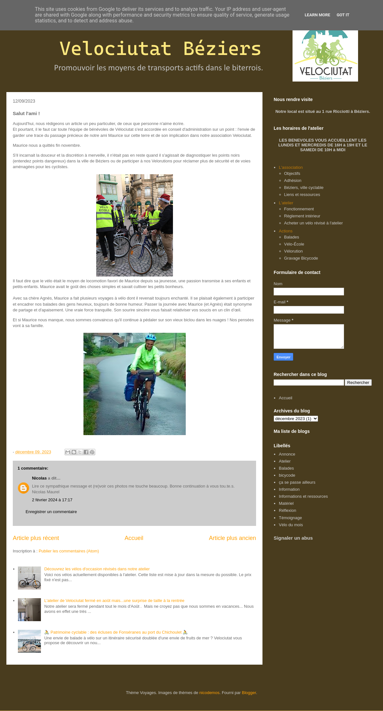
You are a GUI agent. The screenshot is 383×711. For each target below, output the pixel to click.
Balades (291, 237)
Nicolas (39, 478)
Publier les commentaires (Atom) (69, 551)
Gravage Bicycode (301, 258)
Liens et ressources (302, 194)
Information (289, 489)
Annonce (287, 454)
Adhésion (292, 180)
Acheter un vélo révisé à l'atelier (313, 223)
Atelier (285, 461)
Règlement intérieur (302, 216)
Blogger (249, 692)
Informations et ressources (303, 496)
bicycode (287, 475)
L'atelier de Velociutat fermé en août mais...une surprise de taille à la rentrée (114, 600)
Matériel (286, 503)
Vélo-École (294, 244)
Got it (343, 14)
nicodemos (209, 692)
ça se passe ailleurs (297, 482)
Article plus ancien (232, 538)
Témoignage (290, 517)
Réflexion (287, 510)
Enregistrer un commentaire (51, 511)
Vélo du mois (291, 524)
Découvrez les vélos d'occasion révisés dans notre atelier (97, 568)
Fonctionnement (299, 209)
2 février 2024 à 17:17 (52, 499)
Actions (286, 231)
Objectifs (292, 173)
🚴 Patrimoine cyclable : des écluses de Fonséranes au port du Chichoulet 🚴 (116, 632)
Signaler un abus (293, 538)
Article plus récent (36, 538)
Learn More (317, 14)
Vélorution (293, 251)
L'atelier (286, 202)
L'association (291, 167)
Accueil (134, 538)
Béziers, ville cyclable (304, 187)
